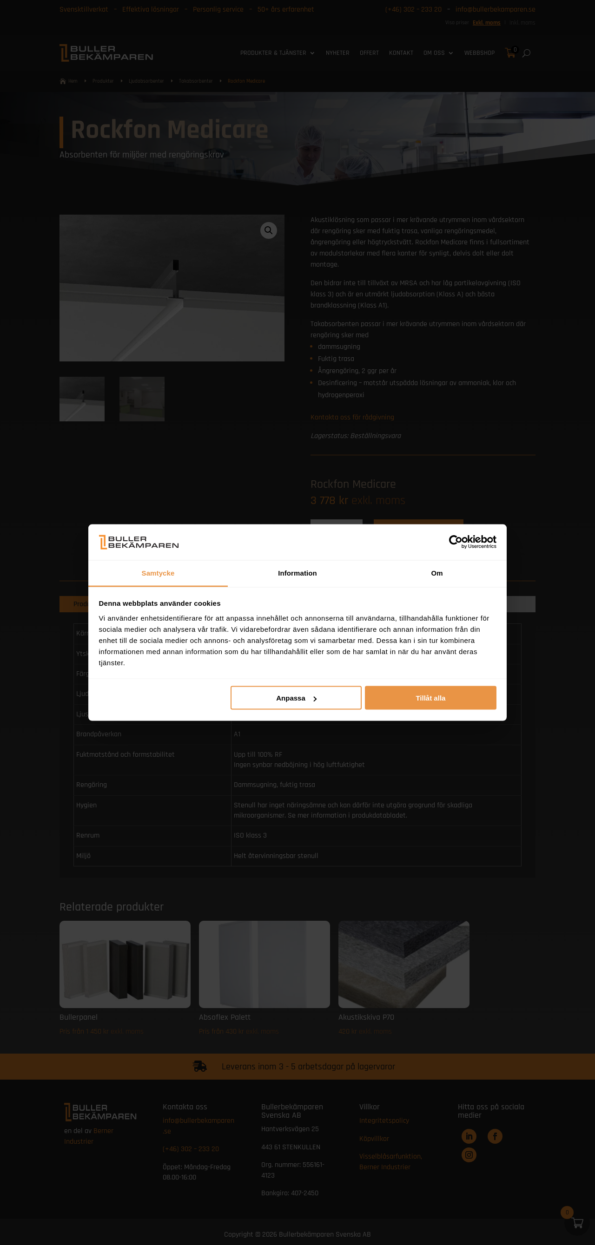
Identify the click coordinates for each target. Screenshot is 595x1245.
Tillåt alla (430, 698)
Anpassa (296, 698)
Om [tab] (437, 573)
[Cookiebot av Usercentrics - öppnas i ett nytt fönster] (455, 542)
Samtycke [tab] (158, 573)
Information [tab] (297, 573)
